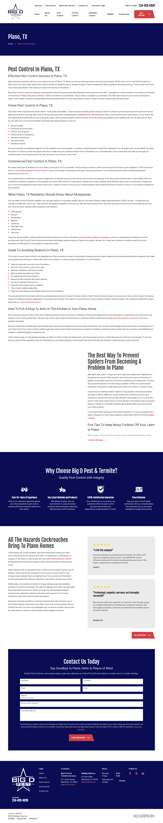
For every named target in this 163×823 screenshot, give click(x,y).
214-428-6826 (147, 5)
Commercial (44, 787)
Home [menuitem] (37, 14)
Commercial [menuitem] (124, 14)
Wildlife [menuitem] (110, 14)
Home (41, 773)
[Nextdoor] (130, 780)
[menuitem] (11, 818)
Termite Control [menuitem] (75, 14)
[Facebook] (130, 773)
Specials (38, 6)
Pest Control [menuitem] (60, 14)
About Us (43, 778)
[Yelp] (136, 773)
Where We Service (67, 6)
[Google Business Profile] (143, 773)
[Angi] (149, 773)
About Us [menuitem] (47, 14)
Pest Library (50, 6)
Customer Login (98, 6)
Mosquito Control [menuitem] (93, 14)
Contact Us (83, 6)
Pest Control (44, 782)
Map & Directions (68, 785)
